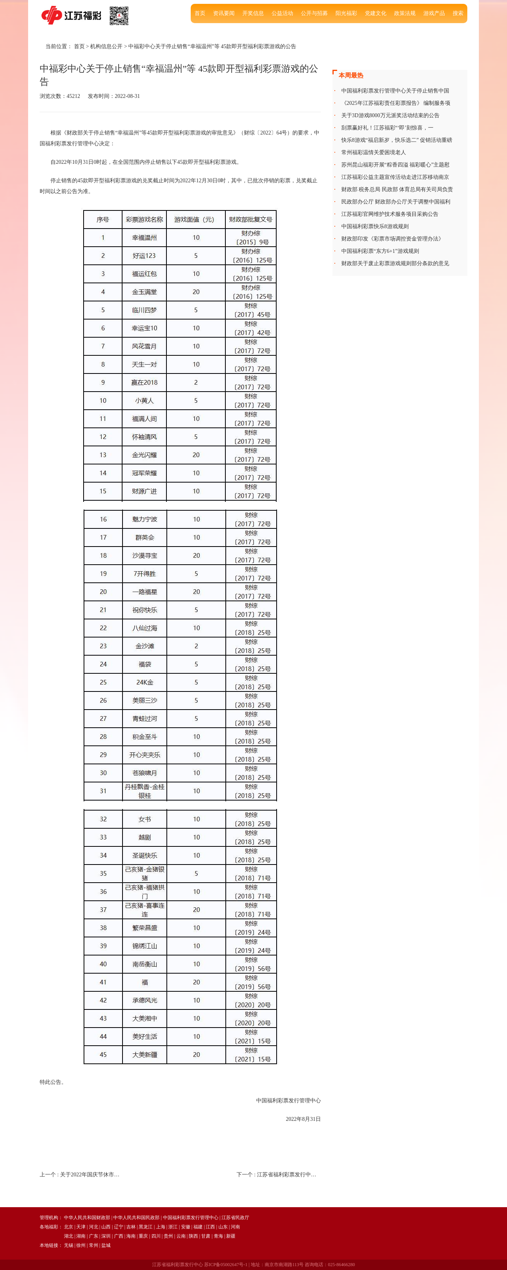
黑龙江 (146, 1227)
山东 (223, 1227)
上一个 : (82, 1174)
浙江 (173, 1227)
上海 (160, 1227)
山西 (106, 1227)
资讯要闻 (224, 13)
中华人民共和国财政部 (87, 1217)
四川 (156, 1236)
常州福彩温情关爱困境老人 (373, 152)
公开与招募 (314, 13)
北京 (68, 1227)
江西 (210, 1227)
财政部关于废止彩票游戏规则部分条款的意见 (395, 263)
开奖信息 (253, 13)
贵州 (168, 1236)
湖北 (68, 1236)
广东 (93, 1236)
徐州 (81, 1245)
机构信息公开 (106, 46)
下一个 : (279, 1174)
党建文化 (375, 13)
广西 (118, 1236)
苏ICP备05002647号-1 (226, 1264)
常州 (93, 1245)
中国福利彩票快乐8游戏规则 (375, 226)
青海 (218, 1236)
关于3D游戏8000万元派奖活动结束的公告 (390, 115)
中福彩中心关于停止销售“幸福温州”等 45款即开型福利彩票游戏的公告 (212, 46)
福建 (198, 1227)
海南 (131, 1236)
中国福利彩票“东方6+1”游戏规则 (380, 251)
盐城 (106, 1245)
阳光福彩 (346, 13)
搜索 (458, 13)
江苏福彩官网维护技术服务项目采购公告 (389, 214)
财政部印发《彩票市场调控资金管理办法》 (392, 239)
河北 (93, 1227)
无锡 (68, 1245)
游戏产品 (434, 13)
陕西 (193, 1236)
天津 (81, 1227)
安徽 (185, 1227)
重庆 (143, 1236)
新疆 (230, 1236)
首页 (200, 13)
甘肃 (205, 1236)
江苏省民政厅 (235, 1217)
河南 (235, 1227)
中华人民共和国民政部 (136, 1217)
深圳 (106, 1236)
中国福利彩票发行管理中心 (190, 1217)
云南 (181, 1236)
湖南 (81, 1236)
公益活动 (282, 13)
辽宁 (118, 1227)
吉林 (131, 1227)
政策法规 (405, 13)
